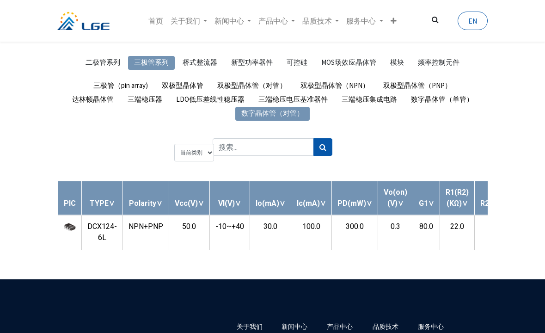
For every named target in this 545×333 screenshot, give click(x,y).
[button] (393, 21)
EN (472, 20)
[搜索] (322, 147)
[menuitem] (156, 21)
